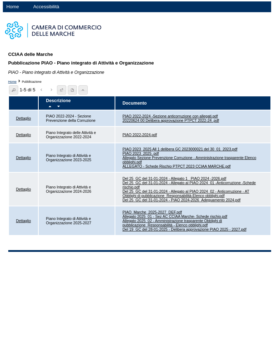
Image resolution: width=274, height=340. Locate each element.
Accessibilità (46, 6)
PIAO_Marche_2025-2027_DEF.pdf (152, 212)
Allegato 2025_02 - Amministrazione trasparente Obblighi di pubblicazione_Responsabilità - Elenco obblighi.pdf (172, 223)
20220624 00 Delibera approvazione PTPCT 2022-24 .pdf (170, 120)
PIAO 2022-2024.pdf (139, 135)
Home (12, 6)
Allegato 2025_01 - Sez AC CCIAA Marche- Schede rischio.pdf (174, 216)
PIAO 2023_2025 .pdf (140, 153)
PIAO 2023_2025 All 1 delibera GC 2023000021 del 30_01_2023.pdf (179, 149)
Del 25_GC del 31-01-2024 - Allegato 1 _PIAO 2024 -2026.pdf (174, 178)
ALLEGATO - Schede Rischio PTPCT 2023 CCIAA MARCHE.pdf (176, 166)
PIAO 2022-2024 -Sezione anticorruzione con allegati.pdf (170, 116)
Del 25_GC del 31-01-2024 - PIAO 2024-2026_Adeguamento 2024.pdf (181, 200)
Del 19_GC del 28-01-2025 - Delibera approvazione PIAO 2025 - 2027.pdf (184, 229)
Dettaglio (23, 118)
